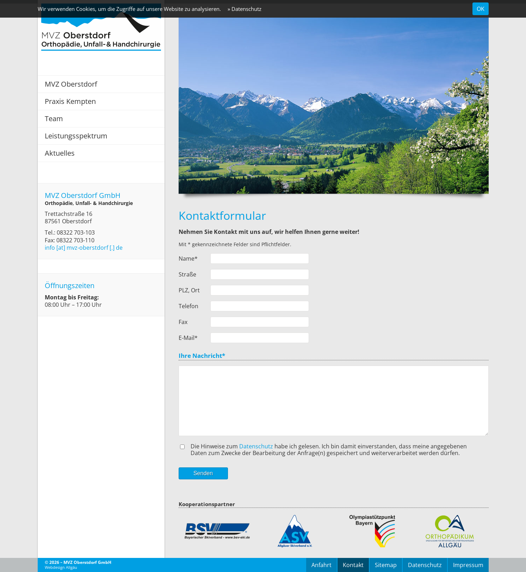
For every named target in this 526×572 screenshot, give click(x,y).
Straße (187, 274)
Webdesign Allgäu (61, 567)
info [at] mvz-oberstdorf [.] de (84, 247)
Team (54, 118)
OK (480, 9)
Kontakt (353, 565)
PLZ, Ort (189, 290)
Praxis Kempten (70, 101)
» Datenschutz (244, 8)
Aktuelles (60, 153)
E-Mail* (188, 338)
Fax (183, 322)
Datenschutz (256, 446)
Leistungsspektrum (76, 136)
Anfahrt (321, 565)
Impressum (468, 565)
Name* (188, 258)
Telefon (188, 306)
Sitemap (386, 565)
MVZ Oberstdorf (71, 84)
